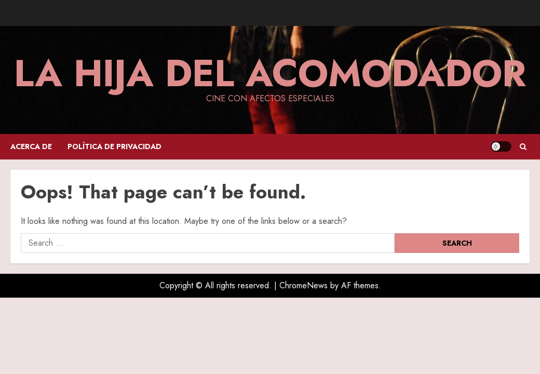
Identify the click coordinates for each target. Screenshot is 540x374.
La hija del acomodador (270, 73)
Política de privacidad (114, 146)
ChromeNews (303, 285)
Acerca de (31, 146)
